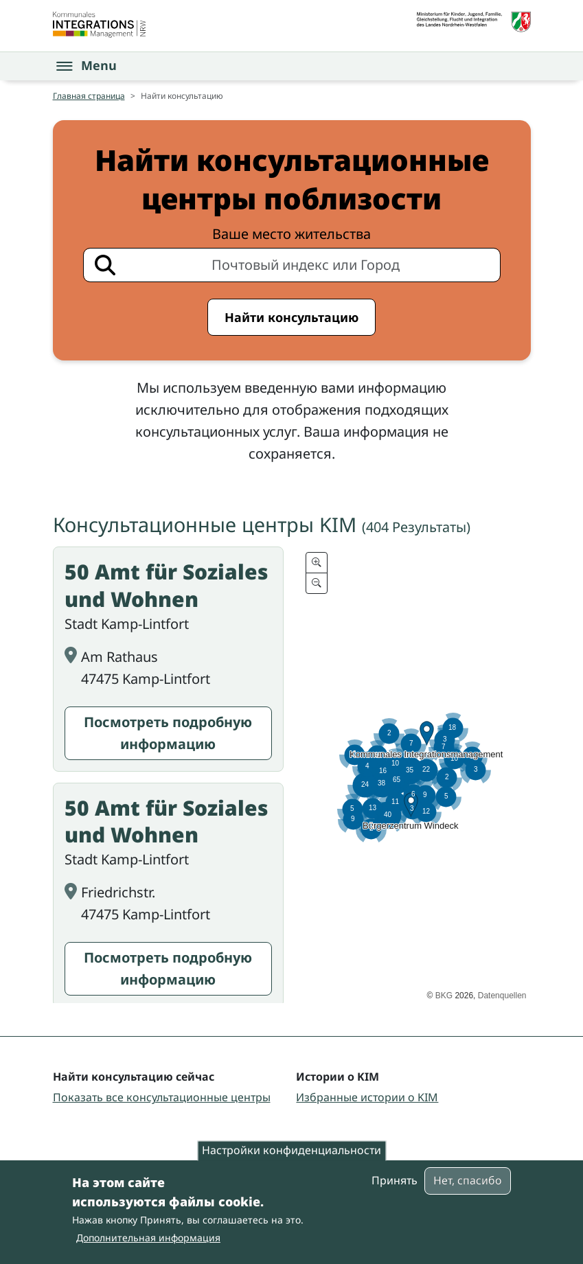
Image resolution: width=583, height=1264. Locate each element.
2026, (465, 995)
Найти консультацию (291, 317)
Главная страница (89, 96)
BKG (444, 995)
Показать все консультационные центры (162, 1097)
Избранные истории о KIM (367, 1097)
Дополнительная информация (148, 1237)
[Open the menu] (87, 66)
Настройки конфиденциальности (291, 1150)
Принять (394, 1180)
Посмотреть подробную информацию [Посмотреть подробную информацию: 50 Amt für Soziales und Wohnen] (168, 733)
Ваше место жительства (291, 234)
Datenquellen (502, 995)
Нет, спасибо (467, 1180)
